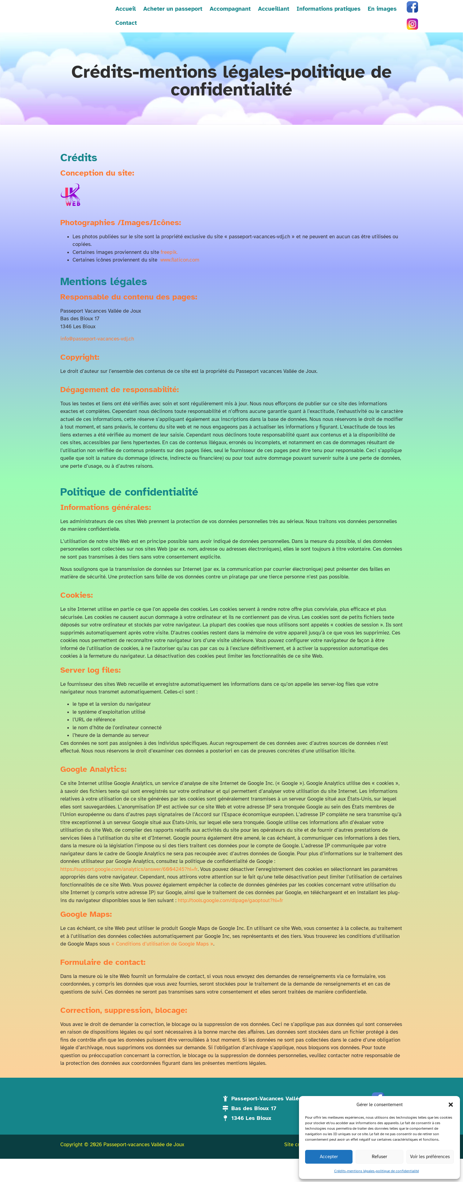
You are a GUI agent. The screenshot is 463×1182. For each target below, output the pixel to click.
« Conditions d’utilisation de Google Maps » (162, 954)
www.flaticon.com (179, 270)
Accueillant (254, 21)
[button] (451, 1101)
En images (363, 21)
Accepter (329, 1156)
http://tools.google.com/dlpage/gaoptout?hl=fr (230, 910)
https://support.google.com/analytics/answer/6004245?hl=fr (129, 879)
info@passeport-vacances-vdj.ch (97, 349)
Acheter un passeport (153, 21)
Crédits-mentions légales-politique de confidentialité (376, 1171)
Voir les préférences (430, 1156)
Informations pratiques (310, 21)
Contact (395, 21)
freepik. (169, 262)
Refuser (379, 1156)
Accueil (106, 21)
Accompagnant (211, 21)
